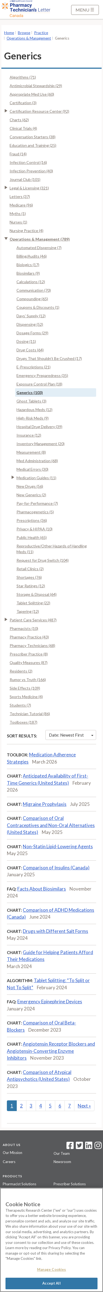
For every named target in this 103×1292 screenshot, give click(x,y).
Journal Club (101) (25, 179)
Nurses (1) (18, 222)
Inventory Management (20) (40, 443)
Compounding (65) (32, 298)
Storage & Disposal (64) (36, 594)
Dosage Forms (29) (32, 332)
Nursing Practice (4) (26, 230)
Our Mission (12, 1152)
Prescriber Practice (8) (29, 654)
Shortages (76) (29, 577)
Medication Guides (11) (36, 477)
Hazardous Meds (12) (34, 409)
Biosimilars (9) (28, 273)
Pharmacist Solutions (19, 1184)
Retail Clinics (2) (30, 568)
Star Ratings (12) (30, 585)
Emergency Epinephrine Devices (49, 1001)
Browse (24, 33)
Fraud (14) (18, 153)
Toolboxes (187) (23, 722)
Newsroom (62, 1161)
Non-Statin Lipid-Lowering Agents (58, 846)
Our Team (62, 1153)
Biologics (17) (27, 264)
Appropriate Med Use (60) (32, 94)
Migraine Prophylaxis (44, 804)
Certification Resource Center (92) (39, 111)
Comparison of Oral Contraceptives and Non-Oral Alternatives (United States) (51, 825)
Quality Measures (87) (29, 662)
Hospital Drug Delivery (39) (39, 426)
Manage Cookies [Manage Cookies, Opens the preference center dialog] (51, 1269)
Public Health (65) (31, 537)
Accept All (51, 1283)
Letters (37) (20, 196)
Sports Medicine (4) (26, 696)
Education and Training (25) (33, 145)
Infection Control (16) (28, 162)
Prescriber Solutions (70, 1184)
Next (84, 1106)
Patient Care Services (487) (33, 620)
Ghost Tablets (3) (31, 401)
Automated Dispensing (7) (39, 247)
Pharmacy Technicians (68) (32, 645)
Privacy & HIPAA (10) (34, 529)
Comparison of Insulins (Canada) (56, 867)
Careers (9, 1161)
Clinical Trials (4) (23, 128)
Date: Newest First (71, 734)
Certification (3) (23, 102)
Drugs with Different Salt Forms (55, 931)
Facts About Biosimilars (41, 889)
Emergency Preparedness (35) (42, 375)
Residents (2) (21, 671)
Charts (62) (19, 119)
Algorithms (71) (23, 77)
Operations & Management (29, 38)
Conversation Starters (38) (32, 136)
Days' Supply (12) (31, 315)
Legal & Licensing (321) (29, 188)
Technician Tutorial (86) (30, 713)
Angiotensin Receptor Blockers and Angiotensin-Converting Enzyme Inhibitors (51, 1051)
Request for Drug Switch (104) (42, 560)
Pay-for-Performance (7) (37, 503)
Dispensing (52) (29, 324)
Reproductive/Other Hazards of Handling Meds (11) (51, 549)
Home (9, 33)
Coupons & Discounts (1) (37, 307)
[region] (51, 1240)
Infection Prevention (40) (31, 171)
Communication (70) (33, 290)
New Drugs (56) (29, 486)
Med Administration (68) (37, 460)
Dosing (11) (26, 341)
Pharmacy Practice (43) (29, 637)
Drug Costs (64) (30, 350)
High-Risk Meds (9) (32, 418)
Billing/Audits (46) (31, 256)
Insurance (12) (28, 435)
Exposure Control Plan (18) (39, 384)
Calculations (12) (30, 281)
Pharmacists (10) (24, 628)
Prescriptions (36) (31, 520)
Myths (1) (18, 213)
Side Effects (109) (25, 688)
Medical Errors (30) (32, 469)
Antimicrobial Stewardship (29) (36, 85)
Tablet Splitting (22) (33, 602)
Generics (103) (29, 392)
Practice (41, 33)
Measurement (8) (31, 452)
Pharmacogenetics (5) (35, 511)
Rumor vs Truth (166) (28, 679)
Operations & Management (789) (40, 239)
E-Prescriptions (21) (33, 367)
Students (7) (20, 705)
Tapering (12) (27, 611)
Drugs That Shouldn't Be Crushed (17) (49, 358)
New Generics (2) (31, 494)
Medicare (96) (21, 205)
